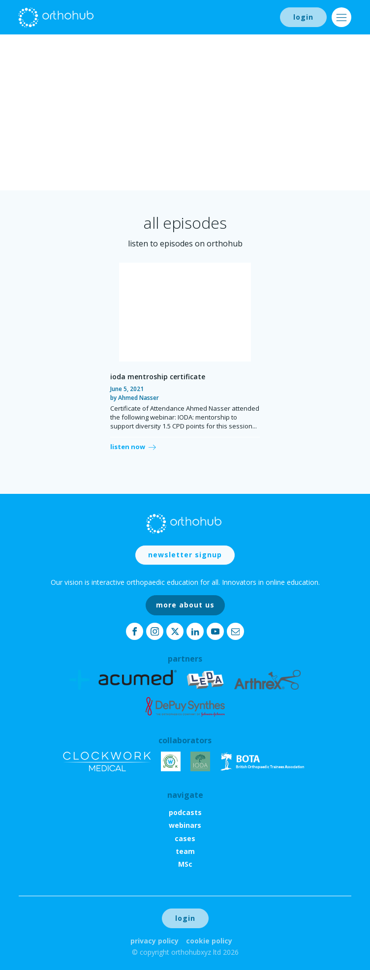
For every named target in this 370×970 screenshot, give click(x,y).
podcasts (185, 812)
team (185, 851)
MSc (185, 864)
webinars (185, 825)
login (303, 17)
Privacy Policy (154, 940)
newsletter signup (185, 554)
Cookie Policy (209, 940)
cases (185, 838)
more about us (185, 604)
